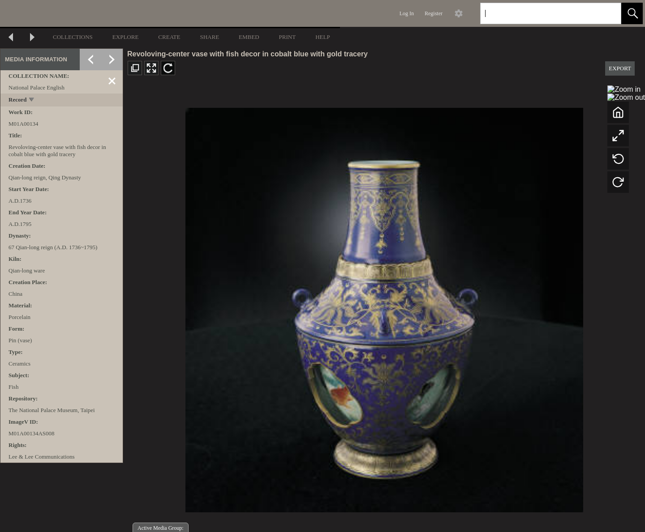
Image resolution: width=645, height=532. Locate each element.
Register (434, 13)
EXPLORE (125, 37)
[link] (607, 13)
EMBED (249, 37)
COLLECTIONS (73, 37)
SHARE (209, 37)
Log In (407, 13)
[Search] (540, 13)
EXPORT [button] (620, 68)
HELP (322, 37)
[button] (632, 13)
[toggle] (32, 100)
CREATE (169, 37)
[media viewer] (384, 307)
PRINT (287, 37)
